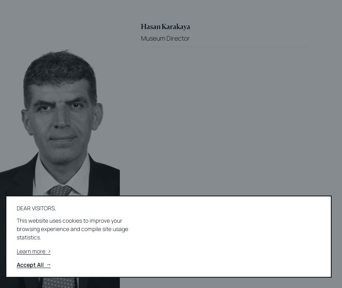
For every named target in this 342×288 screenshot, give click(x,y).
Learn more (34, 252)
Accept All (34, 265)
